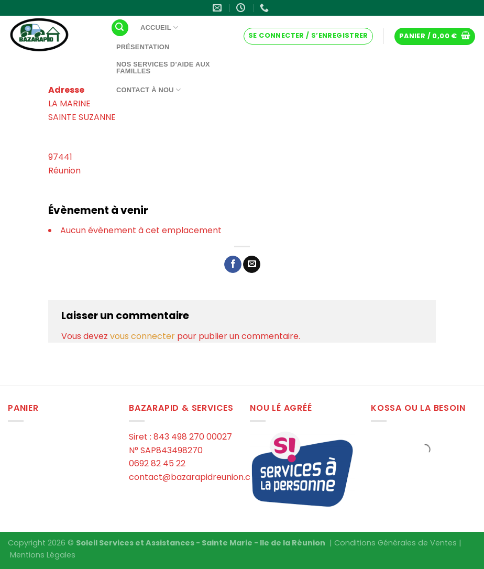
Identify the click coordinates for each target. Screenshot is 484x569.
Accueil (159, 27)
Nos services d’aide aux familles (163, 67)
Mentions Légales (42, 555)
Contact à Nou (148, 90)
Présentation (142, 47)
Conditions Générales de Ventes (395, 543)
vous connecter (142, 336)
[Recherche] (120, 28)
